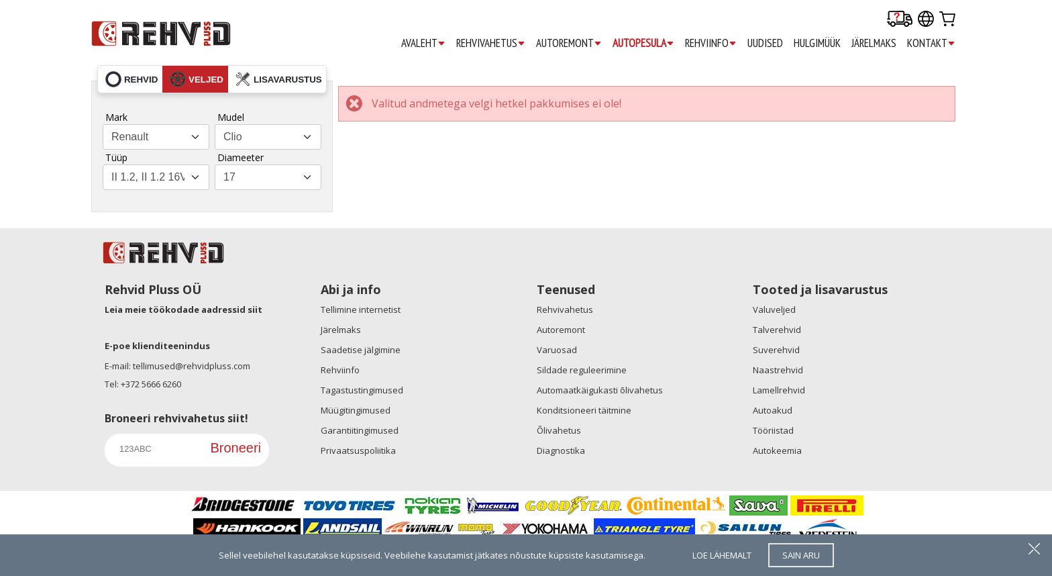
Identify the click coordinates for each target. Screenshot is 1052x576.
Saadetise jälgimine (361, 350)
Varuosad (557, 350)
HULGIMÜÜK (817, 43)
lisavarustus (278, 79)
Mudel (230, 117)
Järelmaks (341, 330)
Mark (116, 117)
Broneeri (235, 447)
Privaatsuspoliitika (358, 450)
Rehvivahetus (565, 309)
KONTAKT (931, 43)
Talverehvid (777, 330)
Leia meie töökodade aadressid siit (183, 309)
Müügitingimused (355, 410)
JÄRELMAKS (873, 43)
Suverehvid (776, 350)
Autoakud (772, 410)
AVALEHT (423, 43)
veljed (196, 79)
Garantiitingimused (360, 430)
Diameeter (240, 157)
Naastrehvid (778, 370)
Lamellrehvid (779, 390)
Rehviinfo (340, 370)
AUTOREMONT (569, 43)
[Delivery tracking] (899, 20)
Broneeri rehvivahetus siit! (176, 418)
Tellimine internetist (361, 309)
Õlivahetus (559, 430)
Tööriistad (773, 430)
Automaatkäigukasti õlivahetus (600, 390)
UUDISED (765, 43)
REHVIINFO (711, 43)
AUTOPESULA (643, 43)
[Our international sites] (926, 20)
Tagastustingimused (362, 390)
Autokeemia (777, 450)
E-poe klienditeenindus (157, 346)
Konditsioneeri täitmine (584, 410)
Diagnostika (561, 450)
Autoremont (561, 330)
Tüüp (116, 157)
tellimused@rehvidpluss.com (191, 366)
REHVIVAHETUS (490, 43)
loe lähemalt (721, 555)
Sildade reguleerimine (582, 370)
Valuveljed (774, 309)
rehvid (131, 79)
